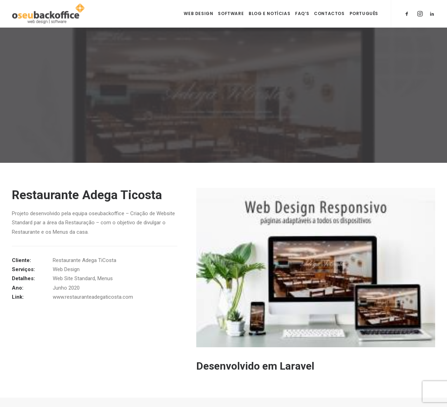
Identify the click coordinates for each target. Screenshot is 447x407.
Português (364, 13)
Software (231, 13)
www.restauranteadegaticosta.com (93, 296)
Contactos (329, 13)
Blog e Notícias (269, 13)
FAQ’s (302, 13)
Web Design (198, 13)
